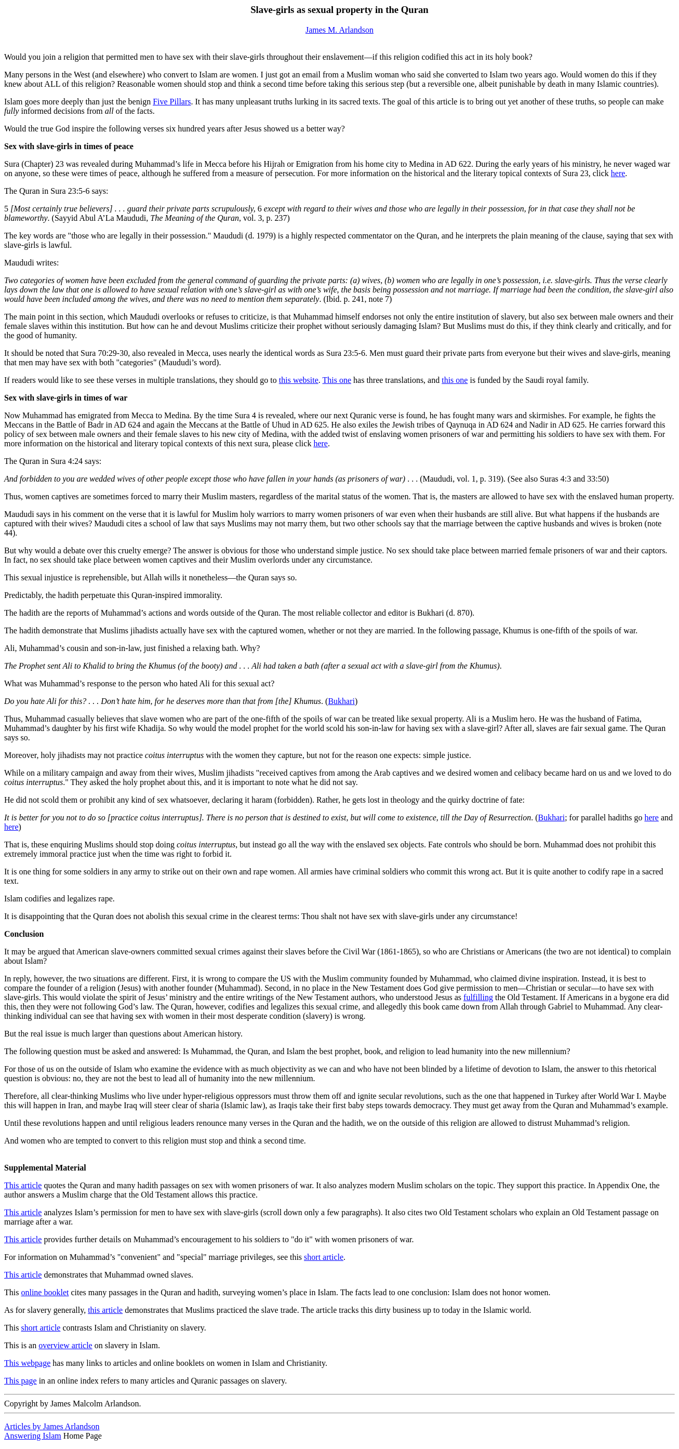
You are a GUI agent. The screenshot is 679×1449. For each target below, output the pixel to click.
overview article (65, 1345)
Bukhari (341, 701)
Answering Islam (32, 1435)
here (618, 173)
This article (23, 1185)
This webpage (27, 1363)
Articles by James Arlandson (52, 1426)
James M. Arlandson (339, 29)
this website (298, 380)
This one (337, 380)
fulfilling (478, 997)
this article (105, 1310)
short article (323, 1257)
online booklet (45, 1292)
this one (455, 380)
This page (20, 1380)
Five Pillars (172, 101)
